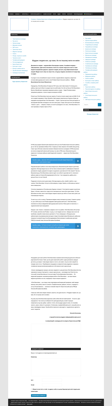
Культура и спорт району (92, 80)
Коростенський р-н (36, 14)
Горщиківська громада (91, 47)
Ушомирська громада (91, 66)
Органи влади (16, 43)
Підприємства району (91, 74)
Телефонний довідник (19, 60)
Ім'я (32, 380)
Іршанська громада (90, 49)
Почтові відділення (18, 62)
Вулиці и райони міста (19, 68)
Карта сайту (30, 404)
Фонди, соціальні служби (19, 55)
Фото (54, 14)
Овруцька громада (90, 59)
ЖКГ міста (15, 47)
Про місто (15, 41)
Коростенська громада (91, 53)
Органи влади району (91, 40)
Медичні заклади (17, 51)
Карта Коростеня (17, 64)
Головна (11, 14)
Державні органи (17, 45)
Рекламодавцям (78, 14)
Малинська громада (90, 55)
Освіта (14, 53)
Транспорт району (90, 87)
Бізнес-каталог (47, 14)
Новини (17, 14)
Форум (64, 14)
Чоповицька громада (91, 68)
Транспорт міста (17, 49)
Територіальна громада (19, 39)
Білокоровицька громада (92, 42)
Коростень (25, 14)
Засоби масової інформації (20, 70)
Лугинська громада (90, 51)
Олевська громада (90, 61)
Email (32, 385)
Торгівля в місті (17, 58)
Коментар (34, 357)
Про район (88, 38)
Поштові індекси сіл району (92, 89)
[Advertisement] (75, 6)
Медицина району (90, 76)
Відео (59, 14)
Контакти (69, 14)
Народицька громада (91, 57)
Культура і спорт (17, 66)
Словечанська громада (91, 63)
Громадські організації (19, 72)
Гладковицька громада (91, 44)
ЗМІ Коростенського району (92, 99)
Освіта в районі (89, 78)
